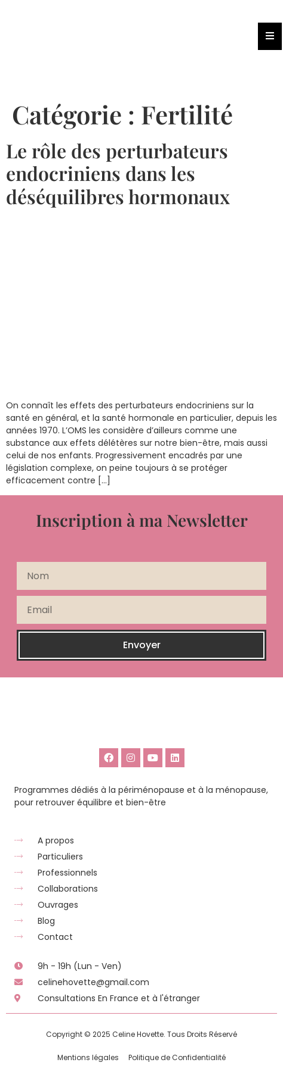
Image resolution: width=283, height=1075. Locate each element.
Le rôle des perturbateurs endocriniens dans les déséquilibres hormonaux (118, 173)
